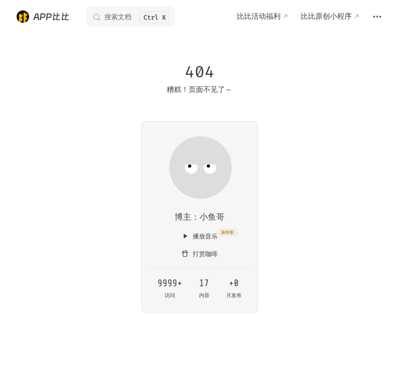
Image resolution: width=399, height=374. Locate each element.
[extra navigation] (377, 16)
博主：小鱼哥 (199, 216)
